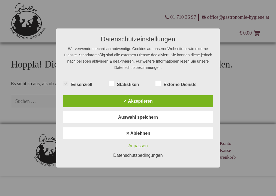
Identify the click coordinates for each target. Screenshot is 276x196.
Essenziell (77, 83)
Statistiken (124, 83)
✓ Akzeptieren (138, 101)
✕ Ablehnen (138, 133)
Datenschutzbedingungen (138, 155)
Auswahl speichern (138, 117)
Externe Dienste (176, 83)
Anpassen (138, 145)
